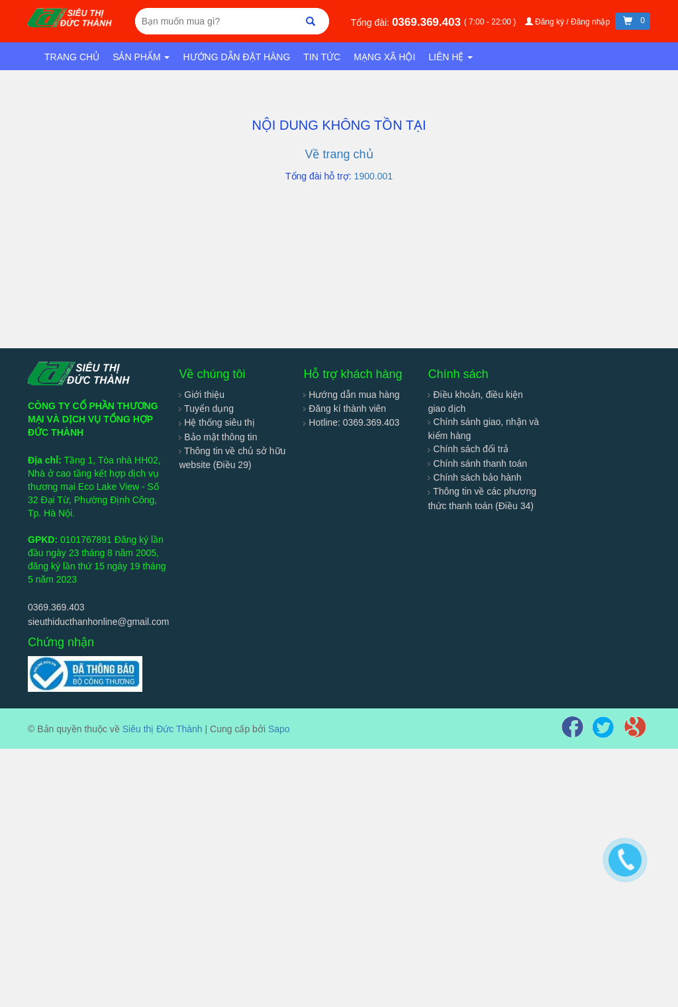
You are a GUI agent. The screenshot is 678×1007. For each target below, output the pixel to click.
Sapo (279, 729)
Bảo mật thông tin (218, 437)
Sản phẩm (141, 57)
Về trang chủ (339, 154)
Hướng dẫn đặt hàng (236, 57)
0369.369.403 (428, 22)
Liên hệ (450, 57)
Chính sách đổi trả (468, 449)
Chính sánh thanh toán (477, 463)
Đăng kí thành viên (344, 408)
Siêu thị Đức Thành (162, 729)
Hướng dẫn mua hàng (351, 394)
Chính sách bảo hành (474, 477)
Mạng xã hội (384, 57)
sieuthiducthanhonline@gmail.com (98, 621)
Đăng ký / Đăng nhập (568, 21)
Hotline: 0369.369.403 (351, 422)
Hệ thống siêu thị (216, 422)
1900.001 (373, 176)
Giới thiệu (201, 394)
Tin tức (321, 57)
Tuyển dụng (206, 408)
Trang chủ (71, 57)
